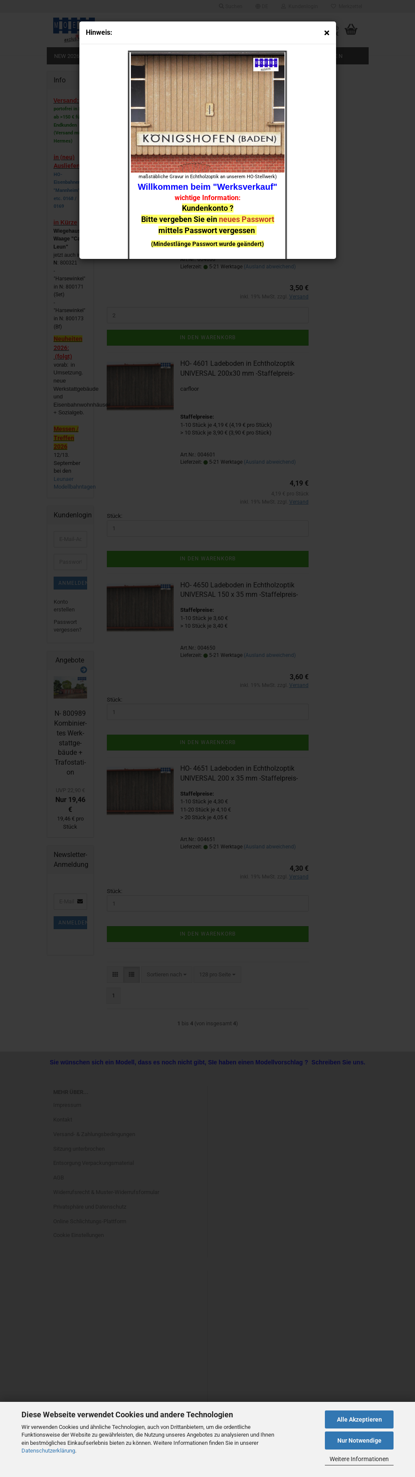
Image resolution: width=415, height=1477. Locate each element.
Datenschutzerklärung (48, 1450)
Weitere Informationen (359, 1459)
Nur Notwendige (359, 1440)
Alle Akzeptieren (359, 1419)
